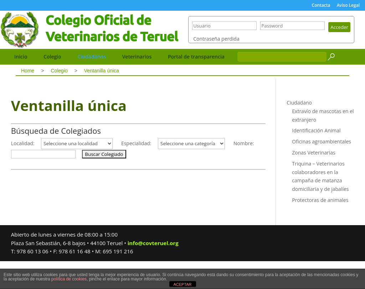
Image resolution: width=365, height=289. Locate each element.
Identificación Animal (316, 158)
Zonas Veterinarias (313, 180)
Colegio (52, 84)
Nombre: (243, 171)
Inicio (20, 84)
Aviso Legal (348, 5)
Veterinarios (137, 84)
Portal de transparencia (196, 84)
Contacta (321, 5)
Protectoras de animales (320, 227)
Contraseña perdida (216, 68)
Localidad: (23, 171)
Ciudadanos (91, 84)
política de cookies (69, 279)
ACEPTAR (182, 284)
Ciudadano (299, 130)
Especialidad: (136, 171)
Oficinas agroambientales (321, 169)
